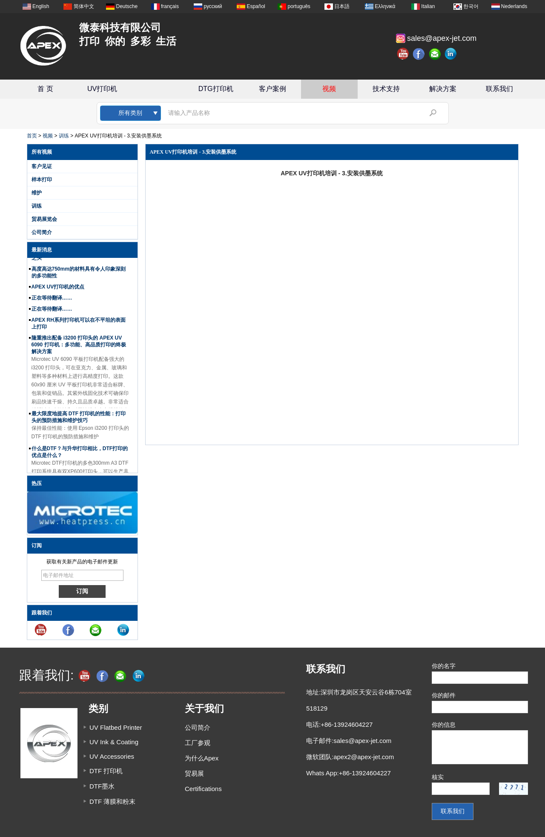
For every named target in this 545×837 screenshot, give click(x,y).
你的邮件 (444, 695)
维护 (37, 193)
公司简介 (42, 232)
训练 (64, 136)
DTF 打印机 (106, 770)
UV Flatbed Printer (115, 727)
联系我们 (499, 88)
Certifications (203, 788)
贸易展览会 (44, 219)
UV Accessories (111, 756)
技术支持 (386, 88)
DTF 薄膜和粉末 (112, 801)
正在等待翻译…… (52, 299)
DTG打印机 (215, 88)
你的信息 (444, 724)
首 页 (45, 88)
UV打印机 (102, 88)
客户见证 (42, 166)
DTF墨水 (102, 786)
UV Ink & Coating (113, 742)
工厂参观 (197, 742)
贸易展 (194, 773)
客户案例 (272, 88)
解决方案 (442, 88)
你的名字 (444, 666)
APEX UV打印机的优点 (58, 288)
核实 (438, 777)
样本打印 (42, 180)
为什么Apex (201, 758)
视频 (329, 88)
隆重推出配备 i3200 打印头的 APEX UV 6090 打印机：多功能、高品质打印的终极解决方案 (79, 345)
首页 (32, 136)
